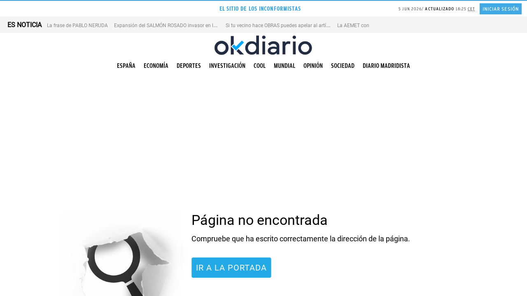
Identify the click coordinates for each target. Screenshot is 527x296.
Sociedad (342, 65)
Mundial (284, 65)
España (126, 65)
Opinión (313, 65)
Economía (156, 65)
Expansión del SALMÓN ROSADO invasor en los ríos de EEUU (181, 25)
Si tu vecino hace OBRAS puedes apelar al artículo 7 (283, 25)
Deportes (189, 65)
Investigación (227, 65)
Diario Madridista (386, 65)
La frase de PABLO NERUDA (77, 25)
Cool (260, 65)
